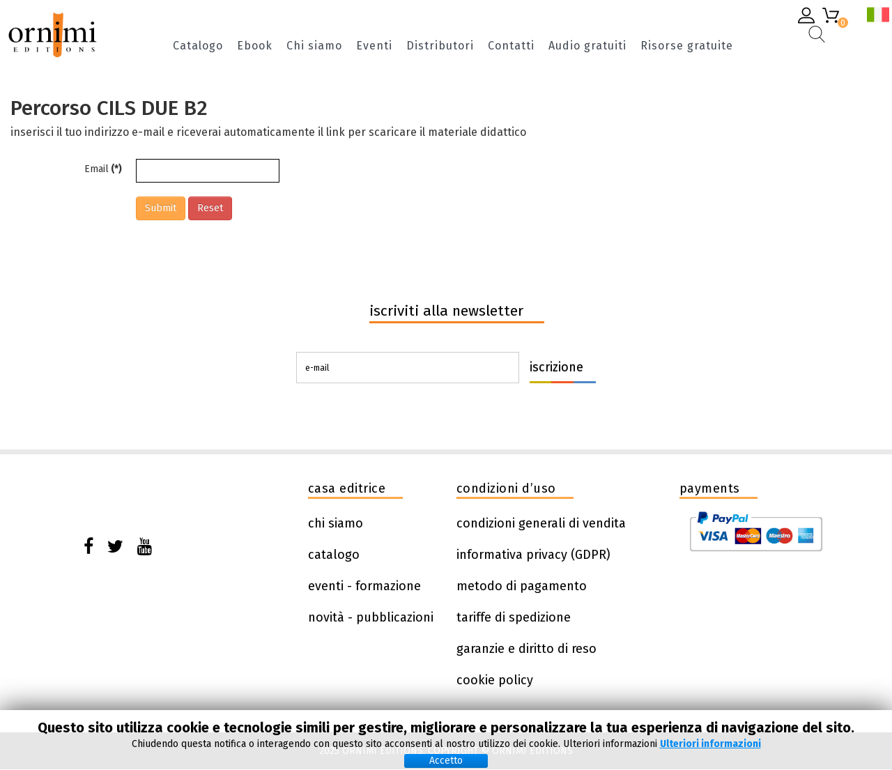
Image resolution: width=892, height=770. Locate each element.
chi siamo (335, 523)
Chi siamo (314, 46)
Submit (160, 208)
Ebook (254, 46)
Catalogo (198, 46)
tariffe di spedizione (513, 617)
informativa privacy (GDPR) (533, 554)
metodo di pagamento (521, 586)
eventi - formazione (364, 586)
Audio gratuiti (587, 46)
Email (103, 169)
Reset (210, 208)
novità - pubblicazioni (370, 617)
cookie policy (494, 680)
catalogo (334, 554)
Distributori (440, 46)
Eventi (374, 46)
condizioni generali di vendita (541, 523)
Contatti (511, 46)
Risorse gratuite (686, 46)
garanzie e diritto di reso (526, 648)
